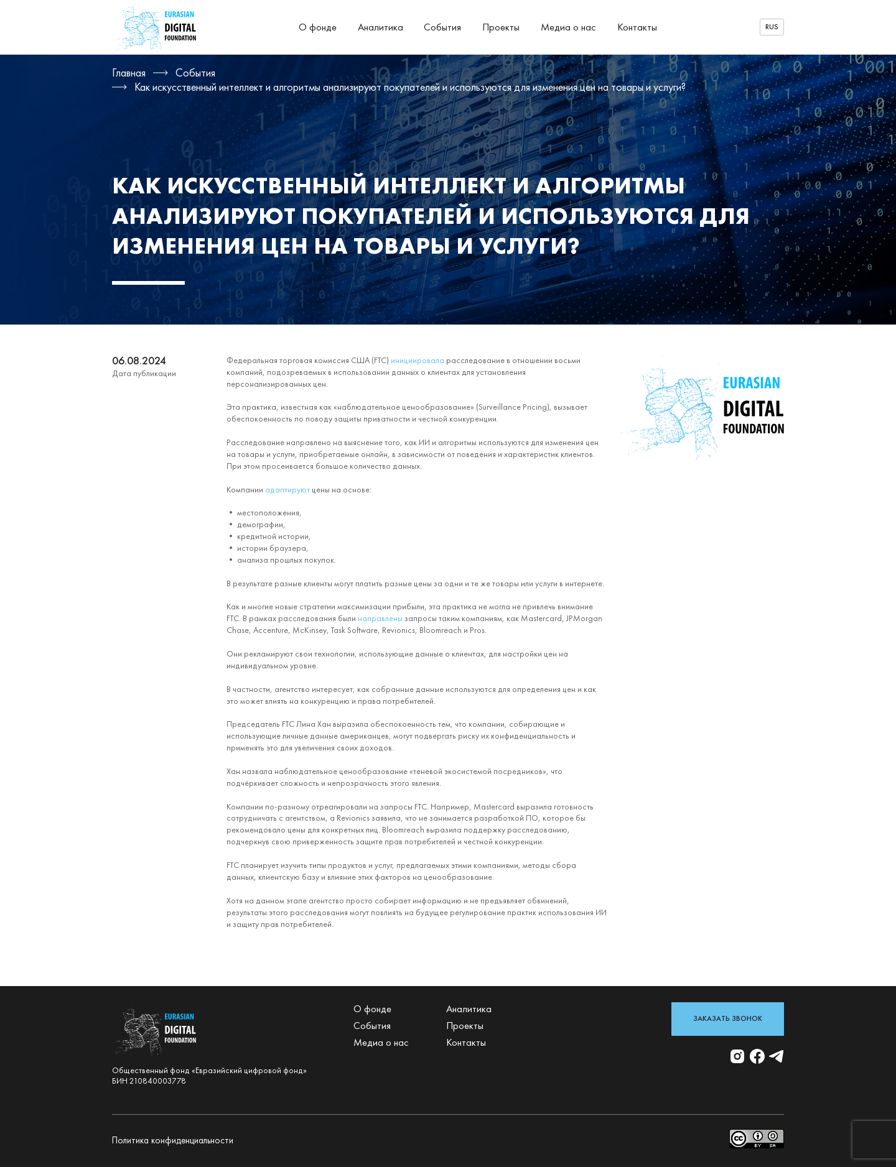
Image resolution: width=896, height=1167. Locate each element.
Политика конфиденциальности (172, 1140)
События (442, 27)
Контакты (637, 27)
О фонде (318, 27)
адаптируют (287, 489)
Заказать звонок (727, 1018)
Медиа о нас (568, 27)
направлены (380, 618)
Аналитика (380, 27)
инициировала (417, 360)
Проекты (501, 27)
